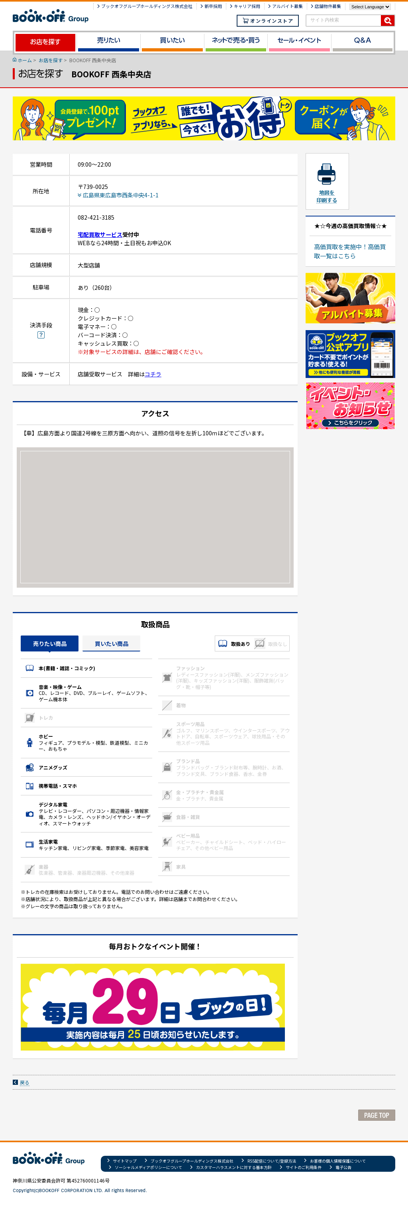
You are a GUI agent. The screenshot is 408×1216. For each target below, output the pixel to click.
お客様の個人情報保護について (338, 1161)
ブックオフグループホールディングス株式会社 (146, 6)
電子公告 (343, 1167)
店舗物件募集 (328, 6)
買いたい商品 (111, 643)
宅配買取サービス (100, 234)
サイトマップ (125, 1161)
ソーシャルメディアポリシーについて (148, 1167)
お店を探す (51, 60)
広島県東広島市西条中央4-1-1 (121, 195)
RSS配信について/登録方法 (271, 1161)
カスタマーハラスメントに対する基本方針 (234, 1167)
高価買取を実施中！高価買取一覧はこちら (350, 251)
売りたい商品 (50, 643)
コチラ (153, 374)
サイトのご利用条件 (304, 1167)
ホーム (25, 60)
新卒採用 (213, 6)
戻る (24, 1082)
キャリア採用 (247, 6)
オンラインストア (267, 20)
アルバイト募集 (287, 6)
